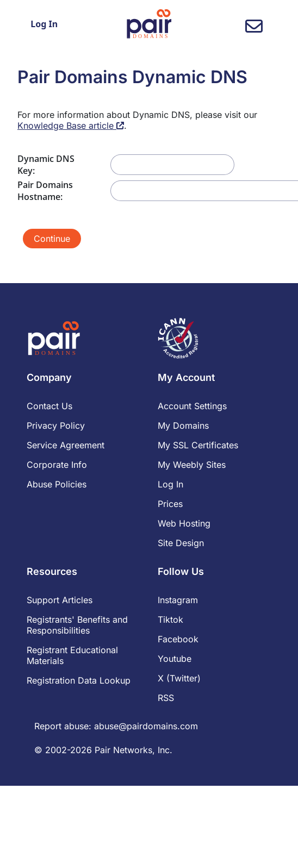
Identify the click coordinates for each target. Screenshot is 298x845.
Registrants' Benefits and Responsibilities (77, 625)
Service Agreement (65, 445)
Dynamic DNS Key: (45, 165)
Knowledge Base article (70, 125)
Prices (170, 503)
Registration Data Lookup (79, 680)
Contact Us (49, 405)
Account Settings (192, 405)
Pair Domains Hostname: (45, 191)
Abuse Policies (56, 484)
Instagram (178, 599)
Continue (52, 238)
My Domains (183, 425)
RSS (166, 697)
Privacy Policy (56, 425)
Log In (44, 24)
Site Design (181, 542)
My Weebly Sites (192, 464)
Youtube (174, 658)
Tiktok (170, 619)
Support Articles (59, 599)
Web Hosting (184, 523)
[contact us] (254, 29)
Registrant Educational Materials (72, 655)
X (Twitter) (179, 678)
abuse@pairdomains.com (146, 726)
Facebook (178, 639)
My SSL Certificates (198, 445)
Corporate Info (57, 464)
